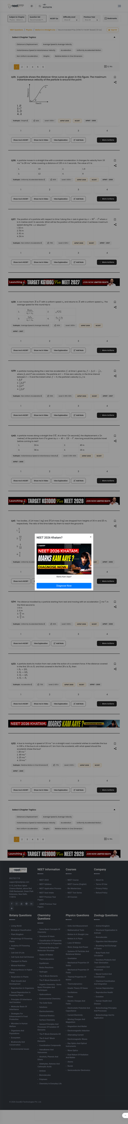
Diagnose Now (64, 585)
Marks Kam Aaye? (64, 577)
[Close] (90, 537)
